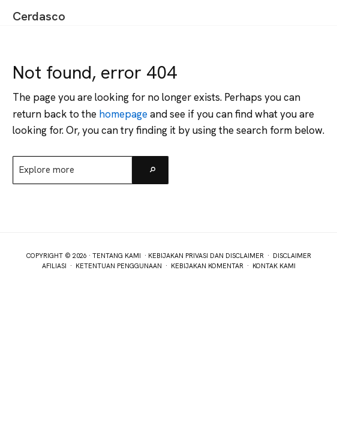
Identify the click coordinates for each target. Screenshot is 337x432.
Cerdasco (39, 16)
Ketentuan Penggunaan (119, 266)
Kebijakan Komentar (207, 266)
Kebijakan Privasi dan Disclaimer (206, 255)
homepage (123, 114)
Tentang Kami (116, 255)
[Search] (150, 170)
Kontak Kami (274, 266)
